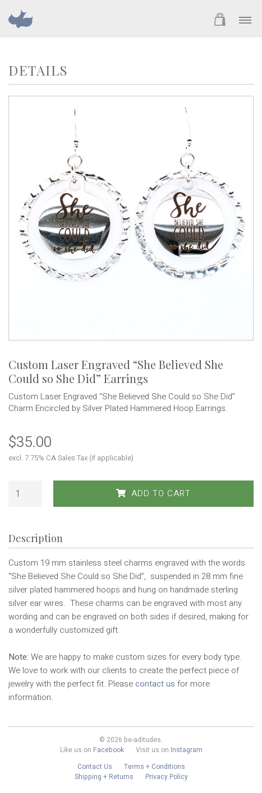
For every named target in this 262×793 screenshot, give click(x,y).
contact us (155, 684)
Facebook (108, 750)
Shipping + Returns (104, 777)
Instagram (187, 750)
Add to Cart (153, 493)
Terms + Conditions (154, 767)
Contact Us (94, 767)
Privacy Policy (166, 777)
